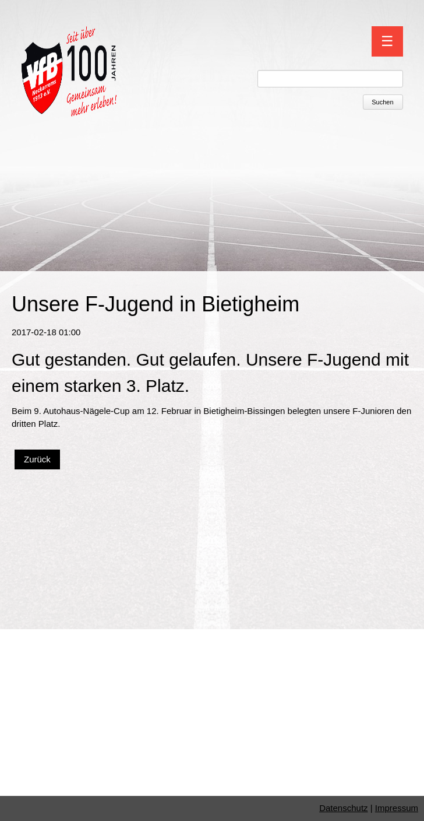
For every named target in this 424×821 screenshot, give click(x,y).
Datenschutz (343, 808)
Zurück (37, 459)
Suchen (382, 102)
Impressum (396, 808)
